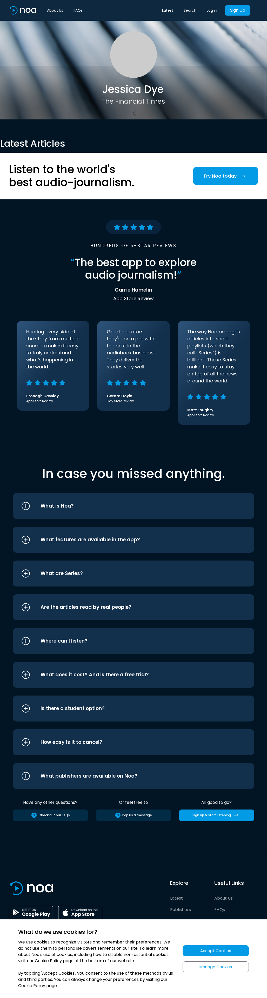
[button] (123, 506)
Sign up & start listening (216, 815)
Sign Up (237, 10)
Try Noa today (225, 176)
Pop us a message (133, 815)
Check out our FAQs (50, 815)
